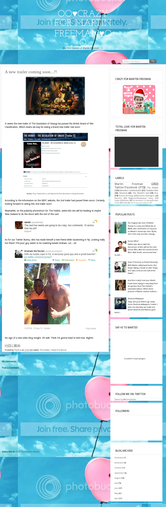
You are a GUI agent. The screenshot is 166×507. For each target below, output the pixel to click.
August (118, 478)
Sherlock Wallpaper (136, 299)
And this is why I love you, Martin (141, 280)
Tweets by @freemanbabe (125, 399)
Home (56, 445)
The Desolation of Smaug (141, 200)
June (116, 488)
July (116, 483)
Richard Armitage (126, 196)
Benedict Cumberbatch (130, 190)
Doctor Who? (133, 241)
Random (118, 198)
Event (148, 203)
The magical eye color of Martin (141, 223)
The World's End (140, 193)
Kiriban (125, 203)
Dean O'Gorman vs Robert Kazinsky (143, 262)
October (118, 468)
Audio (126, 200)
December (119, 458)
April (116, 498)
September (119, 473)
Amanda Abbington (146, 196)
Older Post (103, 445)
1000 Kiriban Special (137, 203)
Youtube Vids (152, 190)
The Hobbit (44, 350)
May (116, 493)
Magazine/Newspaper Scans (141, 198)
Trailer (117, 200)
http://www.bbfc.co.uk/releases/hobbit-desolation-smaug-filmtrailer (58, 194)
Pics (156, 193)
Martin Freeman (129, 184)
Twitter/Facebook (58, 350)
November (119, 463)
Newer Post (8, 445)
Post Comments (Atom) (28, 451)
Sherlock (123, 193)
